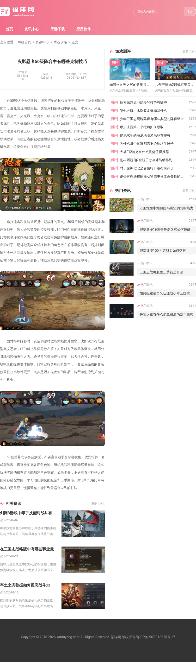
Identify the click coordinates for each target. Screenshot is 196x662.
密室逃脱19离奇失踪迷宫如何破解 (165, 229)
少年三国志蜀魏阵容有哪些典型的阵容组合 (152, 119)
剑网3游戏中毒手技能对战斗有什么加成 (28, 513)
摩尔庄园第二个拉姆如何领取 (142, 127)
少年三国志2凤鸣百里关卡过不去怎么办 (175, 85)
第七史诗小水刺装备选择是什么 (143, 111)
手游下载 (57, 29)
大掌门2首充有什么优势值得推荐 (144, 152)
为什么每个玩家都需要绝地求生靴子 (147, 144)
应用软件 (83, 29)
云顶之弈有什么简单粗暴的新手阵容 (166, 315)
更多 (94, 503)
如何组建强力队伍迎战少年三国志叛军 (168, 293)
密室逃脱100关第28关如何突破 (163, 251)
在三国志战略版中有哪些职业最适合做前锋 (28, 549)
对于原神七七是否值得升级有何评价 (147, 168)
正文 (75, 42)
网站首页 (24, 42)
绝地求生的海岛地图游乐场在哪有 (145, 135)
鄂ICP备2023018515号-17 (155, 637)
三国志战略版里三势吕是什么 (161, 272)
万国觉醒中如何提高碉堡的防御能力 (166, 208)
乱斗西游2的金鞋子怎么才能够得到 (146, 160)
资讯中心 (31, 29)
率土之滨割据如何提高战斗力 (25, 585)
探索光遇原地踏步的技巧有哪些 (143, 102)
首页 (9, 29)
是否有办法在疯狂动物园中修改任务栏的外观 (153, 176)
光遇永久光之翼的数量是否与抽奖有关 (130, 85)
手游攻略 (60, 42)
